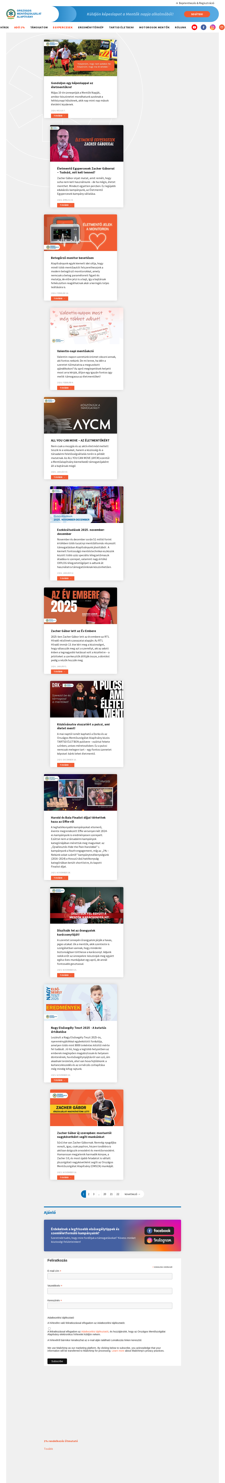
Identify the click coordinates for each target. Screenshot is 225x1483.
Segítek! (197, 14)
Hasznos (125, 1420)
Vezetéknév (54, 749)
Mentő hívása (126, 1427)
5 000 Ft (200, 1452)
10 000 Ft (200, 1459)
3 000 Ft (200, 1445)
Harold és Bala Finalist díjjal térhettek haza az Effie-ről (71, 469)
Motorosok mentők (154, 27)
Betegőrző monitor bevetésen (72, 172)
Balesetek (126, 1432)
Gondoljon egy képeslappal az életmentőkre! (72, 81)
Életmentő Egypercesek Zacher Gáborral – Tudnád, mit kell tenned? (145, 83)
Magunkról (163, 1420)
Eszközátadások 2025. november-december (147, 267)
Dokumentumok (163, 1442)
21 (111, 657)
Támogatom (39, 27)
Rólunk (180, 27)
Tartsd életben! (121, 27)
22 (117, 657)
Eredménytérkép (91, 27)
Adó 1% (19, 27)
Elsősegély (125, 1442)
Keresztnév (54, 763)
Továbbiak (50, 1302)
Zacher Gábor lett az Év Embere (73, 374)
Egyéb (200, 1466)
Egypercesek (63, 27)
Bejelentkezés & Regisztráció (194, 3)
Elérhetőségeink (163, 1437)
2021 (88, 1447)
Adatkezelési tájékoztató (60, 780)
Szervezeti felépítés (163, 1432)
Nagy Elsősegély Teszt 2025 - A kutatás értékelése (72, 582)
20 (104, 657)
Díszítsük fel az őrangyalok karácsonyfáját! (142, 469)
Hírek (4, 27)
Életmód (126, 1447)
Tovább (58, 123)
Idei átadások (89, 1427)
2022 (88, 1442)
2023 (88, 1437)
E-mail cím (54, 734)
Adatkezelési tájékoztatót (94, 794)
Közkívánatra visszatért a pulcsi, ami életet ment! (146, 376)
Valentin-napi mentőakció (141, 172)
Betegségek (126, 1437)
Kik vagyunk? (163, 1427)
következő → (133, 657)
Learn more (118, 813)
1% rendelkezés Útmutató (61, 904)
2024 (88, 1432)
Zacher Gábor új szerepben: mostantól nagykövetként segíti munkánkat (146, 584)
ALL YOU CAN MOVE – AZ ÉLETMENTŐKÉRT (67, 267)
